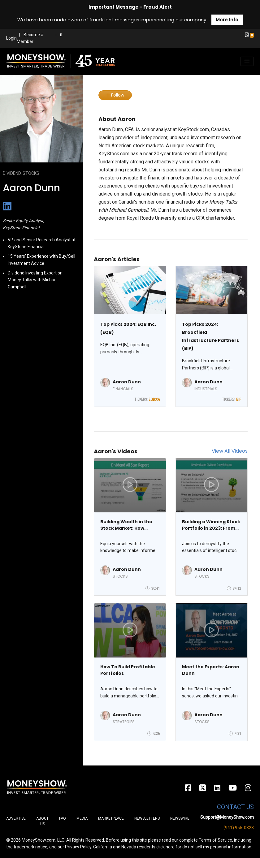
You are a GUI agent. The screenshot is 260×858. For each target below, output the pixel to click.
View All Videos (230, 451)
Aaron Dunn (127, 382)
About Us (42, 821)
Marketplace (111, 818)
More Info (227, 19)
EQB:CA (154, 399)
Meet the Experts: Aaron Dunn (210, 670)
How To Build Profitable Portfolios (127, 670)
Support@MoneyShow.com (227, 817)
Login (11, 38)
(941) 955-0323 (238, 827)
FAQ (62, 818)
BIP (238, 399)
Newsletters (147, 818)
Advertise (16, 818)
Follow (115, 95)
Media (82, 818)
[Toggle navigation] (247, 61)
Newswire (179, 818)
